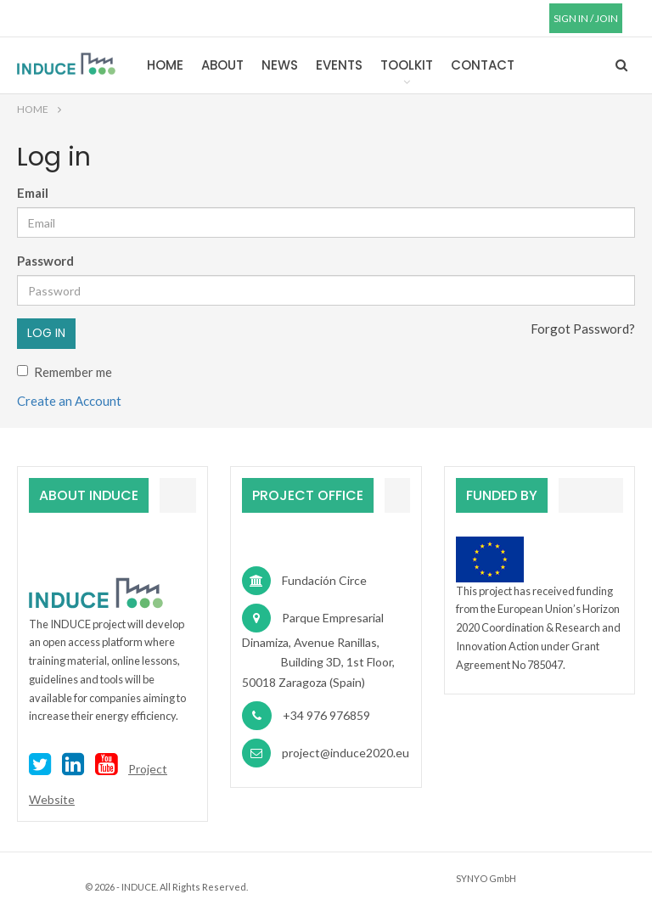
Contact (482, 65)
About (222, 65)
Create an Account (69, 400)
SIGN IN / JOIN (586, 18)
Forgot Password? (583, 328)
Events (339, 65)
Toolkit (406, 65)
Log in (46, 332)
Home (165, 65)
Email (32, 192)
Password (45, 260)
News (279, 65)
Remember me (64, 371)
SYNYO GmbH (486, 878)
